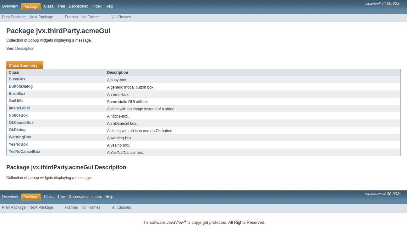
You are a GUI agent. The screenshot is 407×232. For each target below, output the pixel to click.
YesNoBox (18, 144)
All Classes (121, 17)
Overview (10, 6)
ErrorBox (17, 93)
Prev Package (14, 17)
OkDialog (17, 130)
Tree (61, 6)
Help (109, 6)
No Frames (91, 17)
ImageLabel (19, 108)
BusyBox (17, 79)
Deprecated (79, 6)
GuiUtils (16, 101)
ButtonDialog (21, 86)
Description (24, 48)
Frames (71, 17)
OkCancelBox (21, 122)
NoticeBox (18, 115)
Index (97, 6)
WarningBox (20, 137)
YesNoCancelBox (24, 151)
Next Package (41, 17)
